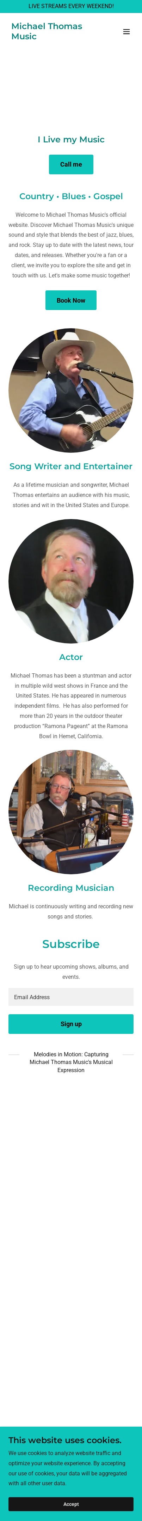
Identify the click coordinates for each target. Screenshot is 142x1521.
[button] (126, 32)
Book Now (71, 300)
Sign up (71, 1024)
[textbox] (71, 997)
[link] (52, 37)
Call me (71, 164)
